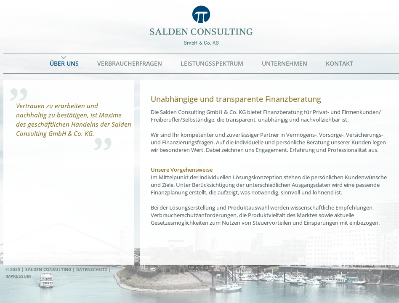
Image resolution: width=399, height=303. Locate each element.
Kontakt (339, 63)
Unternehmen (284, 63)
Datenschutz (91, 269)
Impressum (18, 276)
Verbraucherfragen (129, 63)
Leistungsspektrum (212, 63)
